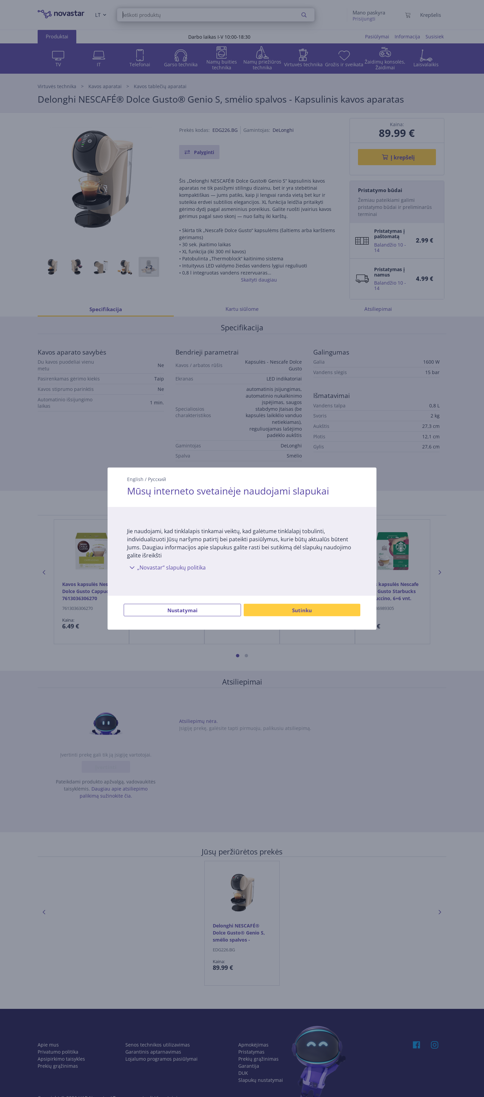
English (135, 479)
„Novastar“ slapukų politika (166, 567)
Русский (157, 479)
